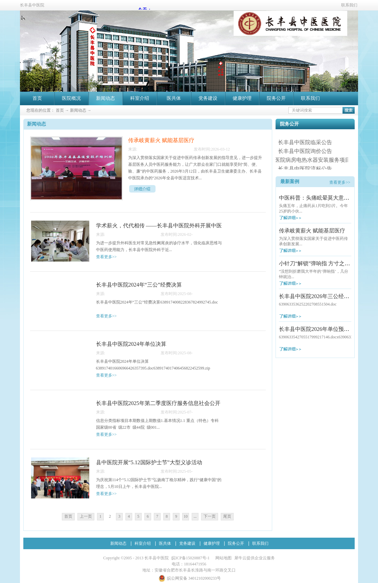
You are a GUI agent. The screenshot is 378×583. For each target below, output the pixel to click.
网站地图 (222, 558)
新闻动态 (78, 110)
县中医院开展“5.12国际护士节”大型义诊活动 (149, 462)
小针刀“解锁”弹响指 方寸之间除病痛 (322, 263)
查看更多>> (339, 182)
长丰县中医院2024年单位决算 (131, 344)
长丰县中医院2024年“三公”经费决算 (139, 285)
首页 (37, 98)
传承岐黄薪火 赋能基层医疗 (312, 230)
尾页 (227, 516)
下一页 (210, 516)
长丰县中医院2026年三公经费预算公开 (325, 296)
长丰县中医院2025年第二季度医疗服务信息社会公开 (158, 403)
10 (186, 516)
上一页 (86, 516)
